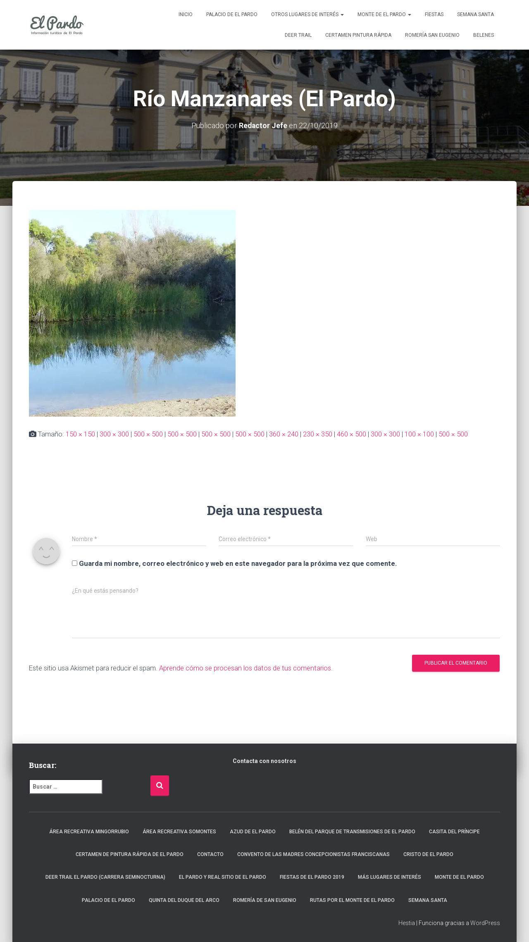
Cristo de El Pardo (428, 854)
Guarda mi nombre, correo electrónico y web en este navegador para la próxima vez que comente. (238, 563)
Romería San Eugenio (432, 35)
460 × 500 (351, 434)
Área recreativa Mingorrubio (89, 832)
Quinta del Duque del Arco (184, 900)
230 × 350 (317, 434)
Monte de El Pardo (384, 14)
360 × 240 (283, 434)
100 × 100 (419, 434)
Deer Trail (298, 35)
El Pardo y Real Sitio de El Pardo (222, 877)
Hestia (406, 923)
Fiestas (434, 14)
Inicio (186, 14)
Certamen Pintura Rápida (358, 35)
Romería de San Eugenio (264, 900)
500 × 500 (148, 434)
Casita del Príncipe (454, 832)
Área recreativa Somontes (179, 832)
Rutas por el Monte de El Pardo (352, 900)
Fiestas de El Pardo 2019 (312, 877)
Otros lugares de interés (307, 14)
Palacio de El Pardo (231, 14)
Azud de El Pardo (253, 832)
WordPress (485, 923)
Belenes (483, 35)
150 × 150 (80, 434)
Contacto (210, 854)
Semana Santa (475, 14)
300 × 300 (114, 434)
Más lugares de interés (389, 877)
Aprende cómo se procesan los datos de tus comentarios (245, 668)
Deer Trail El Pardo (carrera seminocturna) (105, 877)
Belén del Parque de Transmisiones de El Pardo (352, 832)
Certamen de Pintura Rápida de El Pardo (129, 854)
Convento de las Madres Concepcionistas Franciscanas (313, 854)
